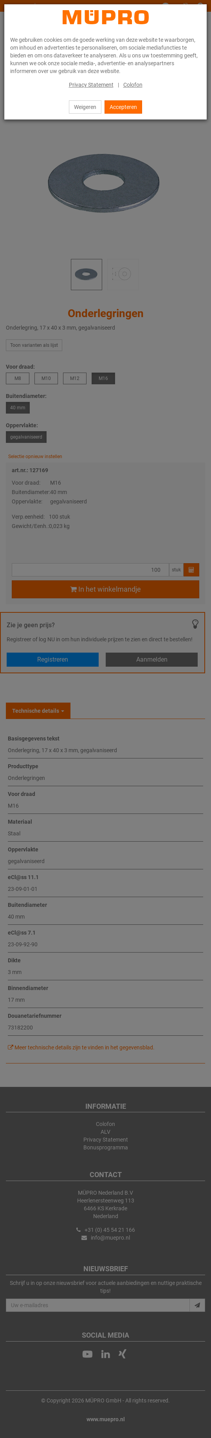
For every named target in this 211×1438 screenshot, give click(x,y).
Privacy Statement (91, 85)
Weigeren (85, 107)
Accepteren (123, 107)
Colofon (132, 85)
